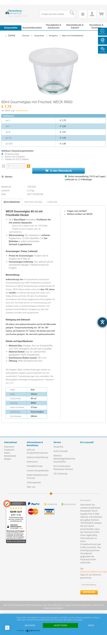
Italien (7, 453)
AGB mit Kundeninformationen (37, 451)
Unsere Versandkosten (38, 470)
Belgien (7, 459)
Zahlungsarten (34, 482)
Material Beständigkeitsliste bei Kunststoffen (64, 458)
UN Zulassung (60, 473)
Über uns (31, 487)
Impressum (32, 461)
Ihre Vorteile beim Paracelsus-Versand (63, 468)
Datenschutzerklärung (37, 457)
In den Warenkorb (58, 170)
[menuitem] (5, 2)
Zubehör (52, 202)
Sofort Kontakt (61, 451)
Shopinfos (58, 446)
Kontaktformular (35, 466)
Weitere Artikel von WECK (78, 214)
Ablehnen (29, 625)
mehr (91, 625)
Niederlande (10, 456)
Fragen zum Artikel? (75, 211)
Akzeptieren (60, 625)
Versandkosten (21, 110)
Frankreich (9, 450)
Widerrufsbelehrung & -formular (38, 476)
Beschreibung (12, 202)
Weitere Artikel (33, 202)
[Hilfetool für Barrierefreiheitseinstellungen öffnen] (102, 322)
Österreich (9, 446)
